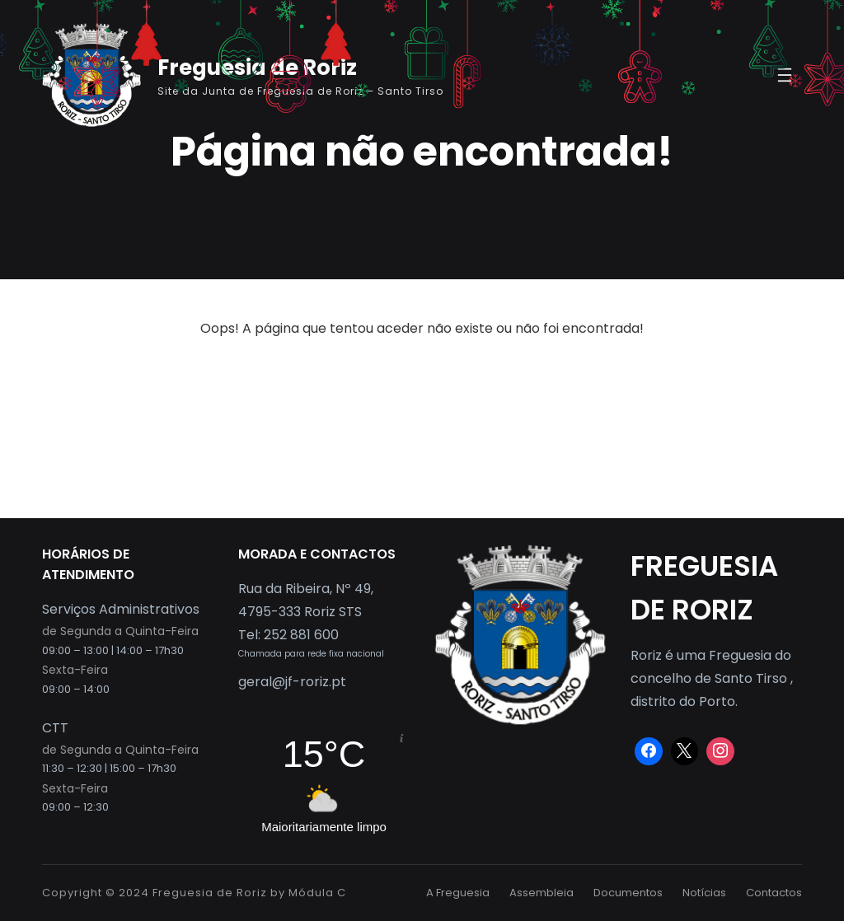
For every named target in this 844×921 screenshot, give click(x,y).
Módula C (317, 892)
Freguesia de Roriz (209, 892)
